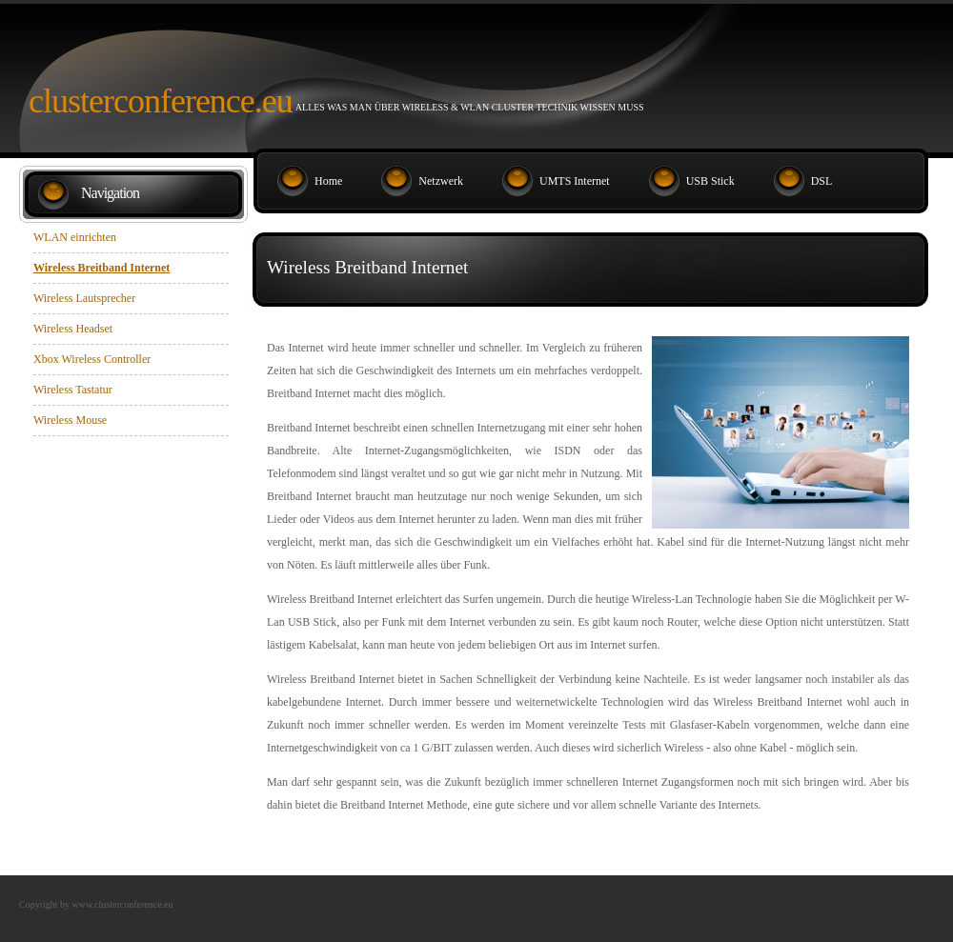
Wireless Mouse (70, 420)
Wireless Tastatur (72, 389)
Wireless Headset (72, 328)
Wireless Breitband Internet (101, 267)
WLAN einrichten (74, 237)
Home (328, 181)
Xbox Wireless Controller (92, 359)
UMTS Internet (574, 181)
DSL (822, 181)
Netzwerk (440, 181)
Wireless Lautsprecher (84, 298)
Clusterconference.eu (161, 101)
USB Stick (710, 181)
